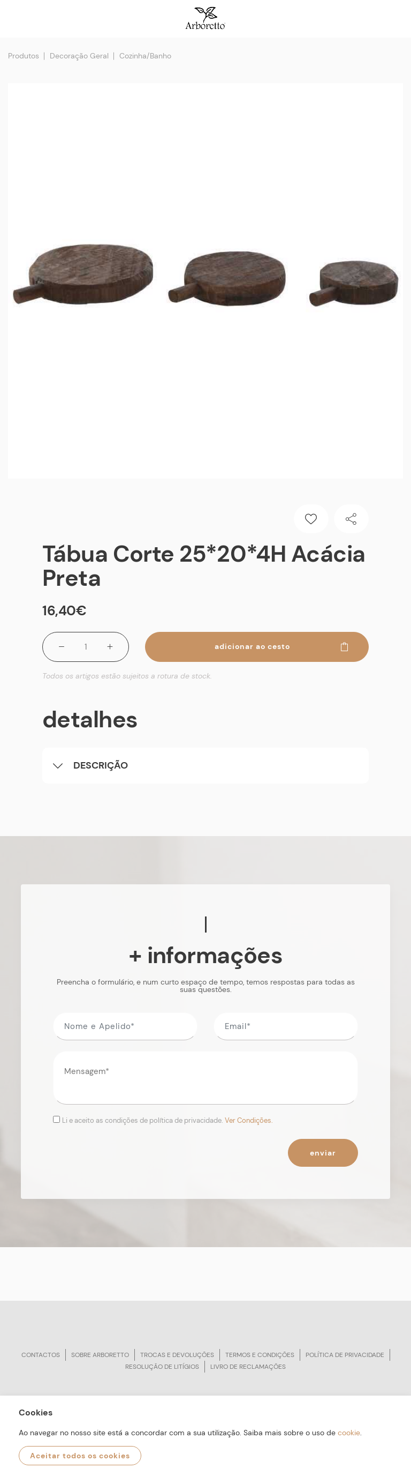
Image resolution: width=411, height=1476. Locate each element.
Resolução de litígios (162, 1366)
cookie (349, 1432)
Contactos (40, 1355)
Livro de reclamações (248, 1366)
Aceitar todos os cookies (80, 1455)
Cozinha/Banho (145, 56)
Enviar (323, 1153)
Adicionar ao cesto (282, 646)
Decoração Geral (79, 56)
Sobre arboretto (100, 1355)
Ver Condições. (249, 1120)
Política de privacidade (345, 1355)
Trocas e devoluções (177, 1355)
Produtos (23, 56)
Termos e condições (259, 1355)
